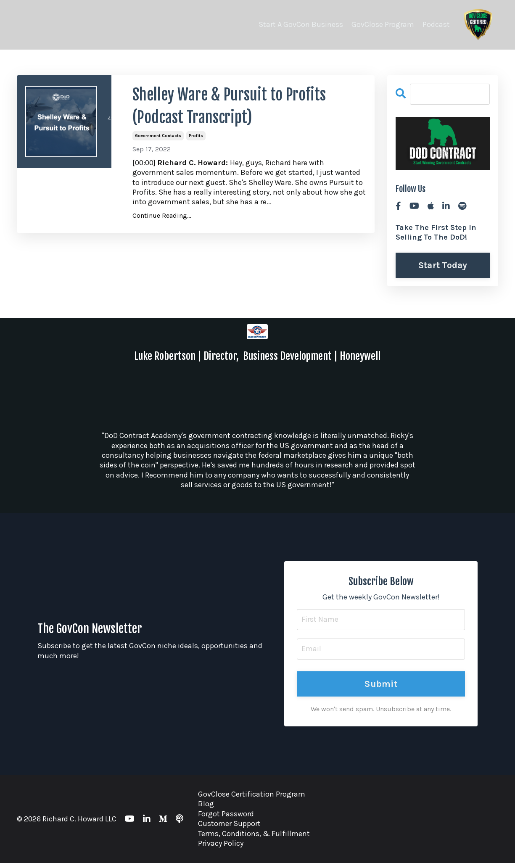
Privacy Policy (220, 843)
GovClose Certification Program (251, 794)
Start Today (442, 265)
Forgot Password (226, 813)
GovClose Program (382, 24)
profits (196, 135)
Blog (206, 803)
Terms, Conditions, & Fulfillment (254, 833)
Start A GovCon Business (301, 24)
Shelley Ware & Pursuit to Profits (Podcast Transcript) (229, 106)
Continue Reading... (161, 215)
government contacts (158, 135)
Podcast (436, 24)
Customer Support (229, 823)
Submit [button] (380, 683)
